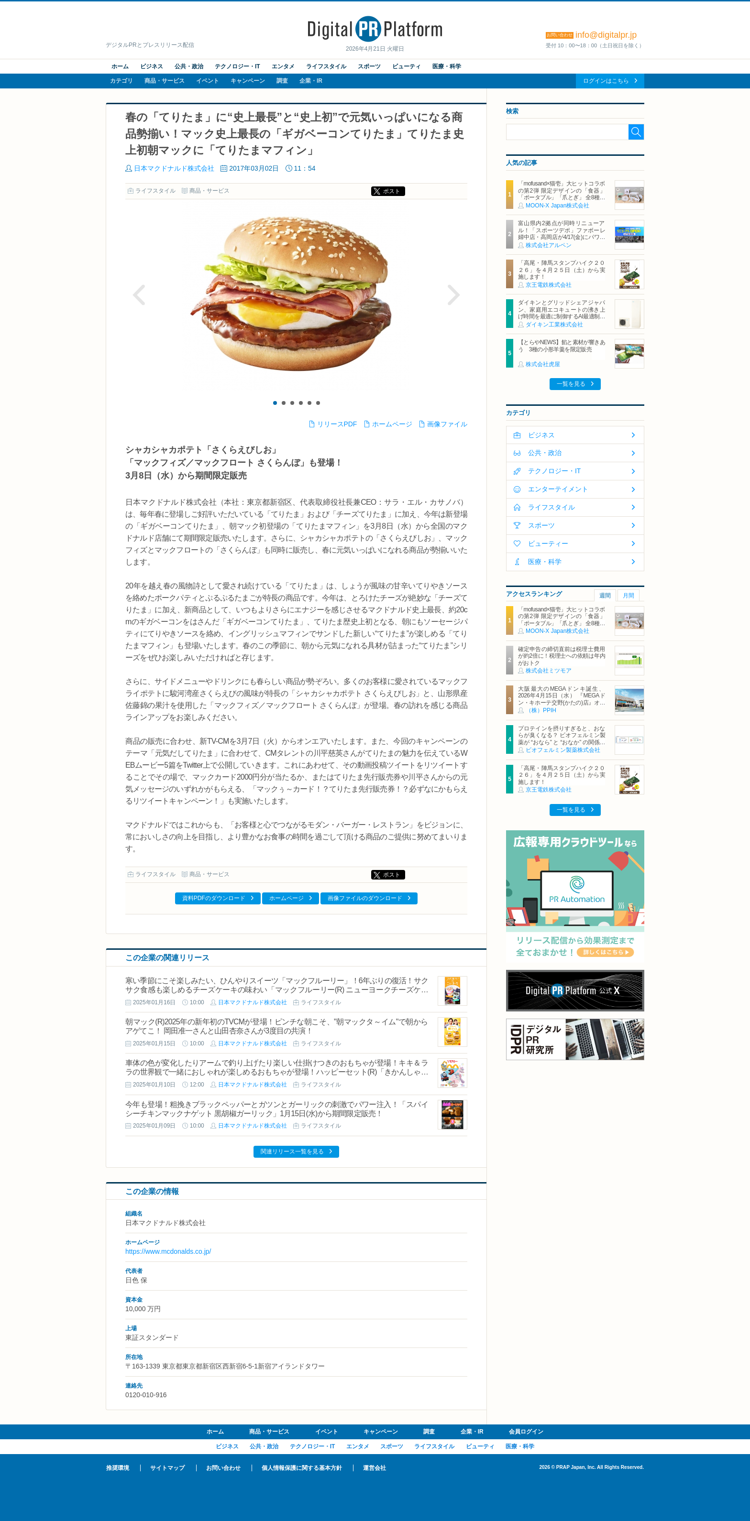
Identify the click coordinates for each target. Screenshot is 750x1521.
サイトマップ (167, 1468)
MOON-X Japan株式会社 (557, 205)
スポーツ (369, 66)
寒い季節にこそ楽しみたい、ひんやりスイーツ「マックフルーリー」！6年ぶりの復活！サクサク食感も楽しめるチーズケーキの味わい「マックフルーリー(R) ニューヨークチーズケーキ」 (276, 990)
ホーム (120, 66)
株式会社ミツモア (549, 670)
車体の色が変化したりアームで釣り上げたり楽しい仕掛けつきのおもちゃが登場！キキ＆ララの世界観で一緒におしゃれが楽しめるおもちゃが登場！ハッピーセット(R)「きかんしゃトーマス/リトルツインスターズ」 (276, 1072)
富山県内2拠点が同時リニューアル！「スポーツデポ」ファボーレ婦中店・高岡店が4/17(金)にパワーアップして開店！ (561, 233)
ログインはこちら (606, 80)
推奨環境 (117, 1468)
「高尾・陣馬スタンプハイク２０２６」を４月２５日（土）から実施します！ (561, 270)
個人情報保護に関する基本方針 (302, 1468)
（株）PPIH (541, 710)
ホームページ (392, 424)
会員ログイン (526, 1431)
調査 (282, 80)
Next (453, 295)
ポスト (391, 191)
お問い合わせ (223, 1468)
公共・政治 (189, 66)
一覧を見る (571, 383)
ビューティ (406, 66)
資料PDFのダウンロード (213, 898)
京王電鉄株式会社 (549, 285)
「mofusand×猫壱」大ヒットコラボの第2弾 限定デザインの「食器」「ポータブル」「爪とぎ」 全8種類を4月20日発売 (561, 193)
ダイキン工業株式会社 (554, 324)
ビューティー (548, 543)
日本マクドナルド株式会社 (174, 168)
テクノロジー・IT (237, 66)
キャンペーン (248, 80)
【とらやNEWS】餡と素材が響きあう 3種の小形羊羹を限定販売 (561, 345)
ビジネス (151, 66)
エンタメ (283, 66)
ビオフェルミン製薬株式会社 (563, 750)
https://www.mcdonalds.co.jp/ (168, 1251)
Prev (139, 295)
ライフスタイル (326, 66)
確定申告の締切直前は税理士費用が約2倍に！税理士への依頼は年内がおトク (561, 656)
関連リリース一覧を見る (292, 1151)
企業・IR (310, 80)
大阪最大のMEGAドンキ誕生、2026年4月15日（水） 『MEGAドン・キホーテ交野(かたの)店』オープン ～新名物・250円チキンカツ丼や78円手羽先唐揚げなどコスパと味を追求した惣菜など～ (561, 706)
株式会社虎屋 (543, 364)
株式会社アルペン (549, 245)
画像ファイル (447, 424)
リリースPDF (337, 424)
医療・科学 (446, 66)
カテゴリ (121, 80)
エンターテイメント (558, 489)
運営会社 (374, 1468)
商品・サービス (164, 80)
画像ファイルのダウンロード (365, 898)
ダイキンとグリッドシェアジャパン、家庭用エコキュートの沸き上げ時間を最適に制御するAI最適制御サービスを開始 (561, 312)
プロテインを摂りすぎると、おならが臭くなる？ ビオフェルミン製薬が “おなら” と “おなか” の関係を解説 (561, 738)
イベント (207, 80)
